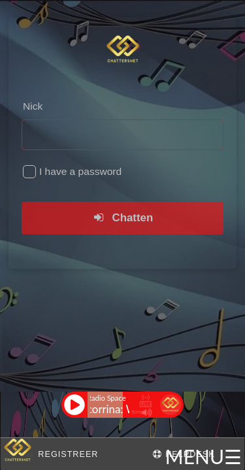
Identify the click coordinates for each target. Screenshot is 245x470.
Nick (32, 106)
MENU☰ (203, 456)
